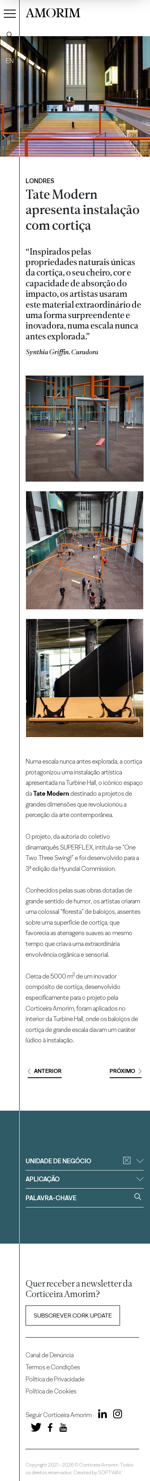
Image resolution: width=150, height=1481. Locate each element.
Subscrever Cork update (73, 1315)
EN (10, 61)
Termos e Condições (53, 1367)
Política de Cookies (51, 1391)
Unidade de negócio (84, 1161)
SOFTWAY (109, 1472)
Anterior (45, 1071)
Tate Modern (51, 793)
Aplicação (84, 1179)
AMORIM (53, 12)
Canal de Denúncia (50, 1355)
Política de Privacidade (55, 1379)
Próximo (126, 1071)
